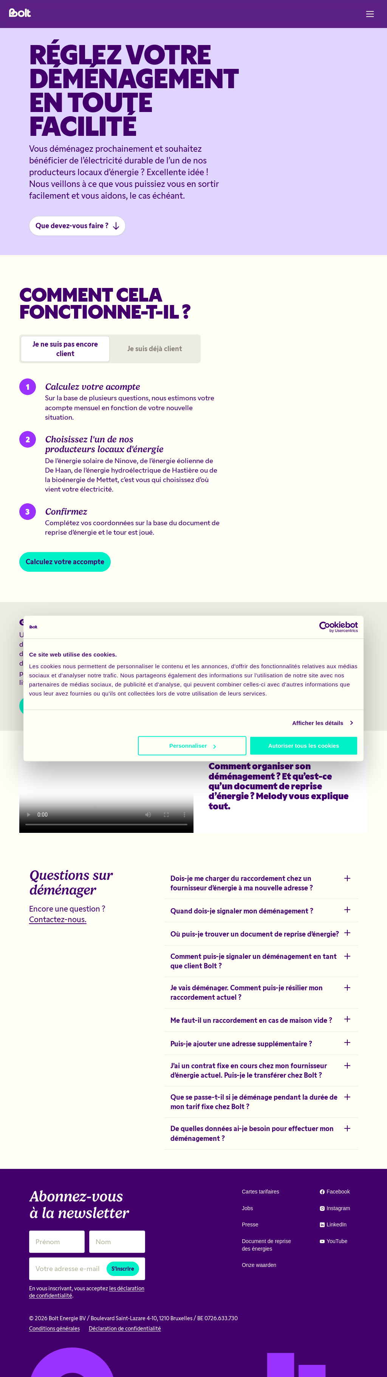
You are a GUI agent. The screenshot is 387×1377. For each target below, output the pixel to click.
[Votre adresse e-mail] (87, 1268)
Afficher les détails (317, 723)
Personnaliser (192, 745)
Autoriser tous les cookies (303, 745)
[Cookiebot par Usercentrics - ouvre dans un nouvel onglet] (325, 627)
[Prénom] (57, 1242)
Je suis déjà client (154, 348)
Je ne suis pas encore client (65, 349)
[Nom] (117, 1242)
